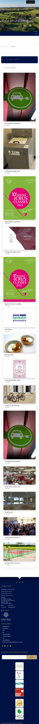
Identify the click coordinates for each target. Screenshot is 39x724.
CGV (3, 638)
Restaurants (5, 628)
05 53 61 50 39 (9, 595)
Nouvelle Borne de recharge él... (13, 461)
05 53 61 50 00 (10, 589)
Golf (4, 630)
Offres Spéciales (6, 634)
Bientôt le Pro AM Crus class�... (13, 304)
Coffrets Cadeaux (7, 636)
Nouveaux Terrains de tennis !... (13, 563)
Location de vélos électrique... (12, 405)
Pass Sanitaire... (9, 329)
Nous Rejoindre (6, 640)
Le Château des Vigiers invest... (13, 171)
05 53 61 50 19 (8, 593)
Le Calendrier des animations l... (13, 537)
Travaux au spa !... (9, 512)
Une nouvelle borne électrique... (13, 123)
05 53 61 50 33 (8, 591)
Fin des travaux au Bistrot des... (13, 487)
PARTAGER (13, 46)
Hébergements (6, 626)
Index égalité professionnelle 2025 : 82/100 (12, 642)
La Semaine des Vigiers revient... (13, 252)
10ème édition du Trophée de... (13, 222)
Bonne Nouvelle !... (9, 355)
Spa (3, 632)
